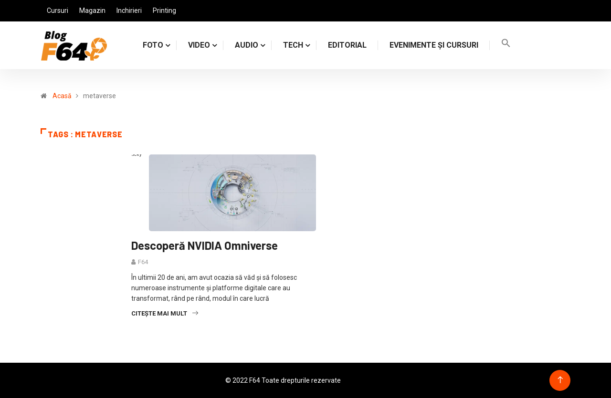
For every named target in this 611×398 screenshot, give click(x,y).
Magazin (92, 10)
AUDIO (246, 45)
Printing (164, 10)
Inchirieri (129, 10)
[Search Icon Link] (506, 45)
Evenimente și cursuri (434, 45)
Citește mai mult (164, 313)
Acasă (62, 96)
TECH (293, 45)
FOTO (153, 45)
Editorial (347, 45)
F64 (143, 261)
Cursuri (57, 10)
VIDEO (199, 45)
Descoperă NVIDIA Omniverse (204, 245)
